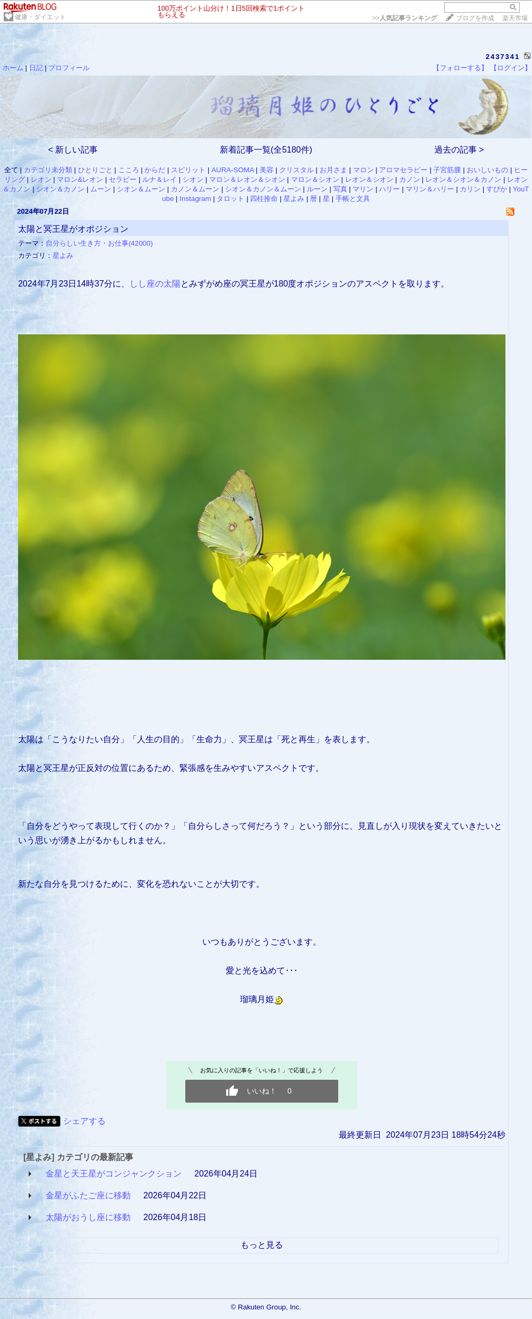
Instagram (195, 199)
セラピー (122, 179)
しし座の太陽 (155, 283)
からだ (154, 170)
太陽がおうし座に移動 (88, 1217)
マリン (363, 189)
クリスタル (296, 170)
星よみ (294, 199)
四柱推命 (264, 199)
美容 (266, 170)
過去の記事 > (459, 149)
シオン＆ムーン (141, 189)
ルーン (317, 189)
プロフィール (69, 68)
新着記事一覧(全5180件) (266, 149)
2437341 (503, 57)
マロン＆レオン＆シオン (247, 179)
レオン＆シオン (369, 179)
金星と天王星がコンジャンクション (114, 1173)
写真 (340, 189)
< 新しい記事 (73, 149)
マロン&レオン (80, 179)
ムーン (100, 189)
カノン (409, 179)
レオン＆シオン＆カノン (463, 179)
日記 (36, 68)
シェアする (84, 1120)
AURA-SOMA (232, 170)
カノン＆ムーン (195, 189)
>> (404, 18)
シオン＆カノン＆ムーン (263, 189)
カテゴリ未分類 (48, 170)
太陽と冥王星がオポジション (73, 228)
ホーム (13, 68)
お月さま (333, 170)
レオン (41, 179)
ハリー (389, 189)
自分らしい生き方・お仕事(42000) (99, 243)
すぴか (496, 189)
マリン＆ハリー (430, 189)
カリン (470, 189)
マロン (363, 170)
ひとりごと (95, 170)
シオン (193, 179)
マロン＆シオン (315, 179)
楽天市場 (515, 18)
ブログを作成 (475, 18)
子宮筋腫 (447, 170)
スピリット (188, 170)
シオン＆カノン (60, 189)
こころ (128, 170)
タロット (230, 199)
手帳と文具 (353, 199)
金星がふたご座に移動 (88, 1195)
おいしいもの (487, 170)
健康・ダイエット (40, 17)
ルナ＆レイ (159, 179)
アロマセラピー (403, 170)
